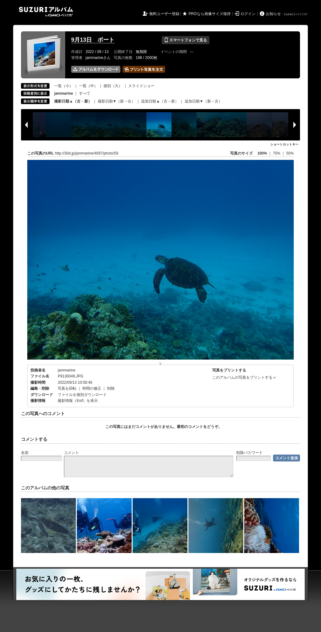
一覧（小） (63, 86)
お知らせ (273, 14)
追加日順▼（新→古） (203, 101)
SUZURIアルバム (46, 11)
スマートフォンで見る (185, 40)
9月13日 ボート (92, 40)
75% (277, 153)
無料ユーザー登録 (164, 14)
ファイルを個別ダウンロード (82, 394)
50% (290, 153)
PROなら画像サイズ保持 (210, 14)
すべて (84, 93)
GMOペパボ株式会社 (296, 14)
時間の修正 (91, 388)
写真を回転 (67, 388)
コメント (71, 452)
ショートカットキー (284, 144)
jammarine (66, 370)
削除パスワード (249, 452)
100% (262, 153)
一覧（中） (88, 86)
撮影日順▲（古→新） (73, 101)
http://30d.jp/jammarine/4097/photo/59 (86, 153)
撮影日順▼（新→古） (116, 101)
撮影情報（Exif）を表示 (78, 400)
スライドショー (141, 86)
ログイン (247, 14)
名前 (25, 452)
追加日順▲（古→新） (160, 101)
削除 (111, 388)
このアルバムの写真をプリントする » (244, 377)
